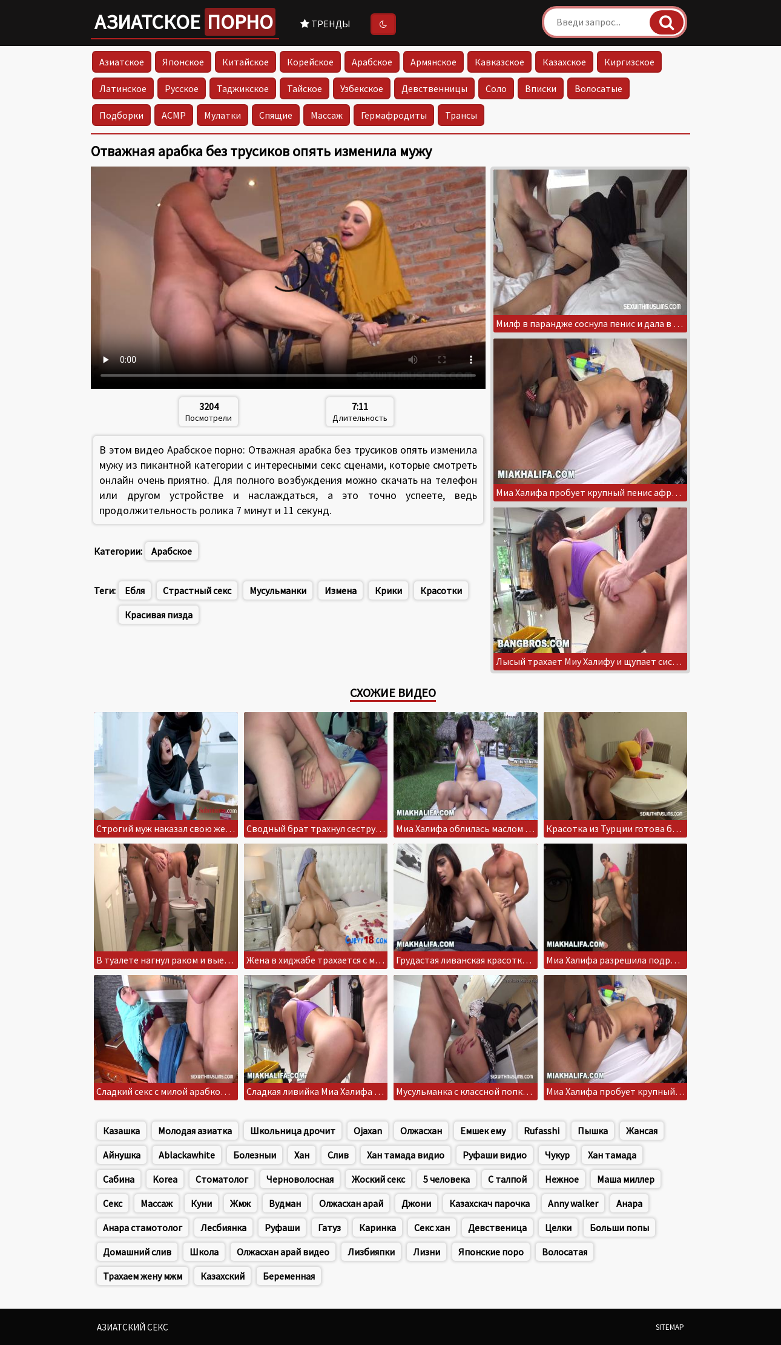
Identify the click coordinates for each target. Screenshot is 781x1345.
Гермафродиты (394, 115)
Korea (165, 1179)
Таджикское (243, 88)
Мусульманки (277, 590)
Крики (388, 590)
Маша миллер (625, 1179)
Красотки (441, 590)
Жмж (240, 1203)
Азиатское (184, 22)
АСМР (174, 115)
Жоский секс (378, 1179)
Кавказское (499, 62)
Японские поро (491, 1252)
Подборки (121, 115)
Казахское (564, 62)
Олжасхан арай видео (283, 1252)
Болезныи (254, 1155)
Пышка (593, 1131)
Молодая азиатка (195, 1131)
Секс (112, 1203)
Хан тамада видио (405, 1155)
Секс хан (432, 1227)
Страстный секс (197, 590)
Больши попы (619, 1227)
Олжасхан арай (351, 1203)
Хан (301, 1155)
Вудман (285, 1203)
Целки (558, 1227)
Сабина (118, 1179)
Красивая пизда (159, 615)
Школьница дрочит (292, 1131)
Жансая (641, 1131)
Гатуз (329, 1227)
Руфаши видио (495, 1155)
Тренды (325, 24)
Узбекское (361, 88)
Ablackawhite (187, 1155)
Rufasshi (541, 1131)
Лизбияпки (371, 1252)
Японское (183, 62)
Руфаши (282, 1227)
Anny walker (573, 1203)
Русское (182, 88)
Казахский (222, 1276)
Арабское (372, 62)
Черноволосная (300, 1179)
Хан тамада (612, 1155)
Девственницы (434, 88)
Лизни (426, 1252)
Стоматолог (222, 1179)
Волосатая (564, 1252)
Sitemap (670, 1327)
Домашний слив (137, 1252)
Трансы (461, 115)
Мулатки (222, 115)
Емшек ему (483, 1131)
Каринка (377, 1227)
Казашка (121, 1131)
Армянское (433, 62)
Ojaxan (368, 1131)
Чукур (557, 1155)
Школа (204, 1252)
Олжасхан (421, 1131)
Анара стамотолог (142, 1227)
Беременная (289, 1276)
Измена (341, 590)
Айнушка (121, 1155)
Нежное (562, 1179)
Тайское (304, 88)
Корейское (310, 62)
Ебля (135, 590)
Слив (338, 1155)
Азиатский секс (132, 1327)
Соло (496, 88)
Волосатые (598, 88)
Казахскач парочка (489, 1203)
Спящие (275, 115)
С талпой (507, 1179)
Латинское (123, 88)
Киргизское (629, 62)
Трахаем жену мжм (142, 1276)
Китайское (245, 62)
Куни (201, 1203)
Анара (629, 1203)
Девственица (497, 1227)
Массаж (327, 115)
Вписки (540, 88)
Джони (416, 1203)
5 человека (446, 1179)
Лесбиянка (223, 1227)
